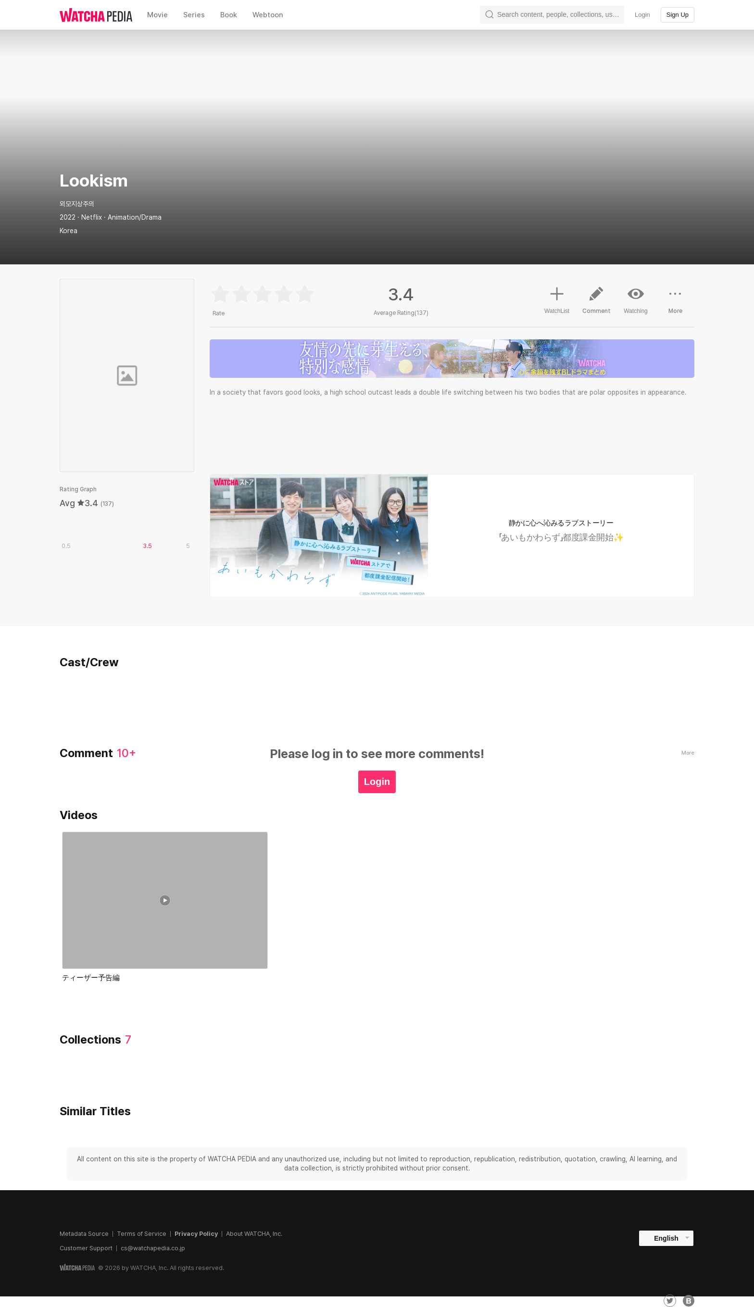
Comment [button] (596, 304)
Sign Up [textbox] (677, 14)
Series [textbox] (194, 15)
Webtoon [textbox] (267, 15)
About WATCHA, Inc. (254, 1233)
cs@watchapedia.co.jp (153, 1248)
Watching (636, 300)
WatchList (556, 299)
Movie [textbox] (157, 15)
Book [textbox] (228, 15)
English (666, 1238)
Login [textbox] (642, 14)
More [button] (675, 304)
